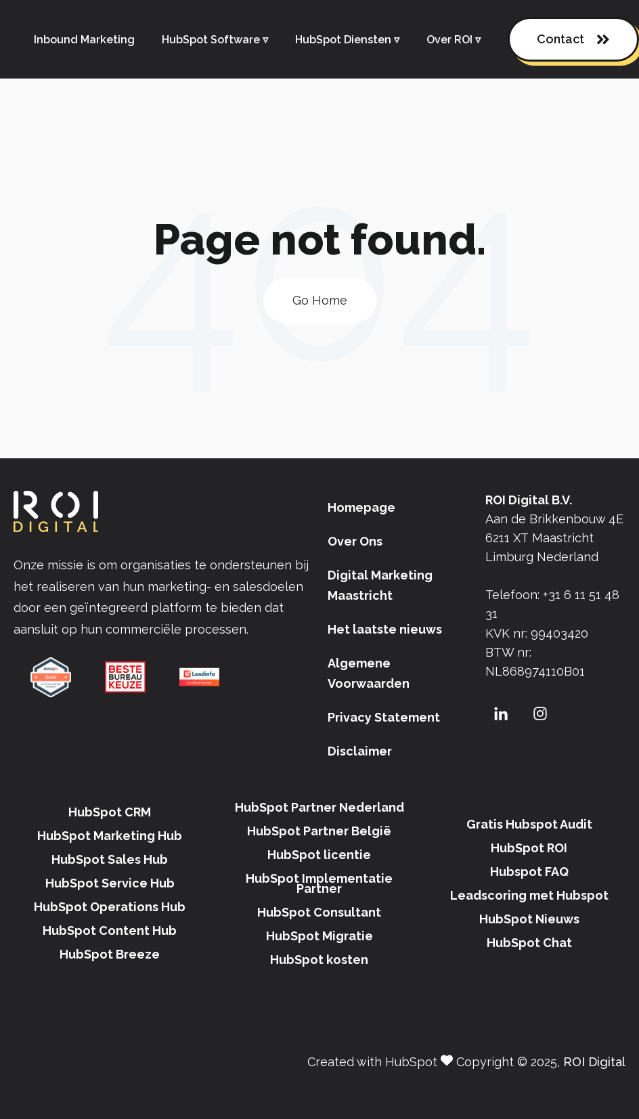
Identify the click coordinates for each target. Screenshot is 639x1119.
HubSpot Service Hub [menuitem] (110, 883)
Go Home (319, 300)
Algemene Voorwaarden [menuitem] (369, 673)
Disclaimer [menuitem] (360, 751)
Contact (573, 39)
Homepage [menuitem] (361, 507)
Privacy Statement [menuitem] (384, 717)
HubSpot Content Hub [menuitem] (110, 930)
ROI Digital (594, 1062)
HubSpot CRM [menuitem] (109, 812)
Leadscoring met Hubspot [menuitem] (529, 895)
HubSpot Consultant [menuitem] (319, 912)
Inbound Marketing (84, 39)
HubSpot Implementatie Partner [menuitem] (319, 883)
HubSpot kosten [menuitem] (319, 959)
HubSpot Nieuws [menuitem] (529, 919)
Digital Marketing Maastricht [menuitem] (380, 585)
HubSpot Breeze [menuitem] (110, 954)
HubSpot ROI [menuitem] (529, 848)
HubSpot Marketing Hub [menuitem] (109, 836)
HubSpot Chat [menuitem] (529, 943)
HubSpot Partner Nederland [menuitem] (319, 807)
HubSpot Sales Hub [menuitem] (109, 859)
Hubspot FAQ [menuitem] (529, 871)
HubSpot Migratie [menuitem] (319, 936)
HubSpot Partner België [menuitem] (319, 831)
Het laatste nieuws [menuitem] (385, 629)
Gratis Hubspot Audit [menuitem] (529, 824)
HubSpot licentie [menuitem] (319, 855)
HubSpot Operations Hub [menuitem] (109, 907)
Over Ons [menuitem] (355, 541)
